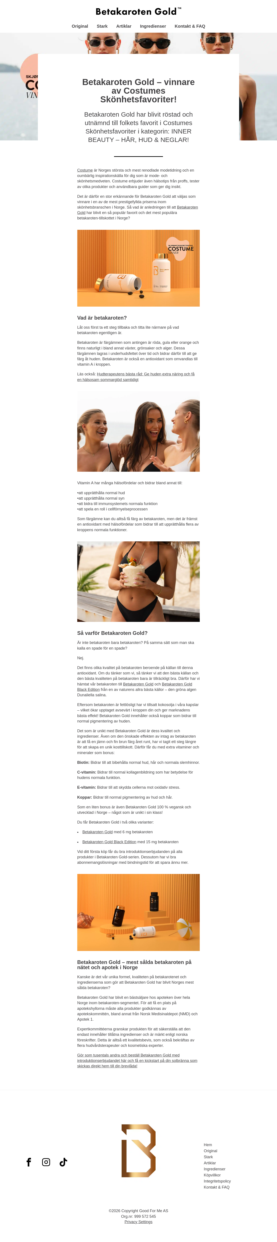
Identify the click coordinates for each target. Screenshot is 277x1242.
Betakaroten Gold (138, 687)
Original (80, 27)
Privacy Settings (138, 1222)
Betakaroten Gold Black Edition (109, 845)
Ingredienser (153, 27)
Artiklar (123, 27)
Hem (208, 1145)
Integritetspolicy (217, 1181)
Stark (102, 27)
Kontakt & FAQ (190, 27)
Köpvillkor (212, 1175)
